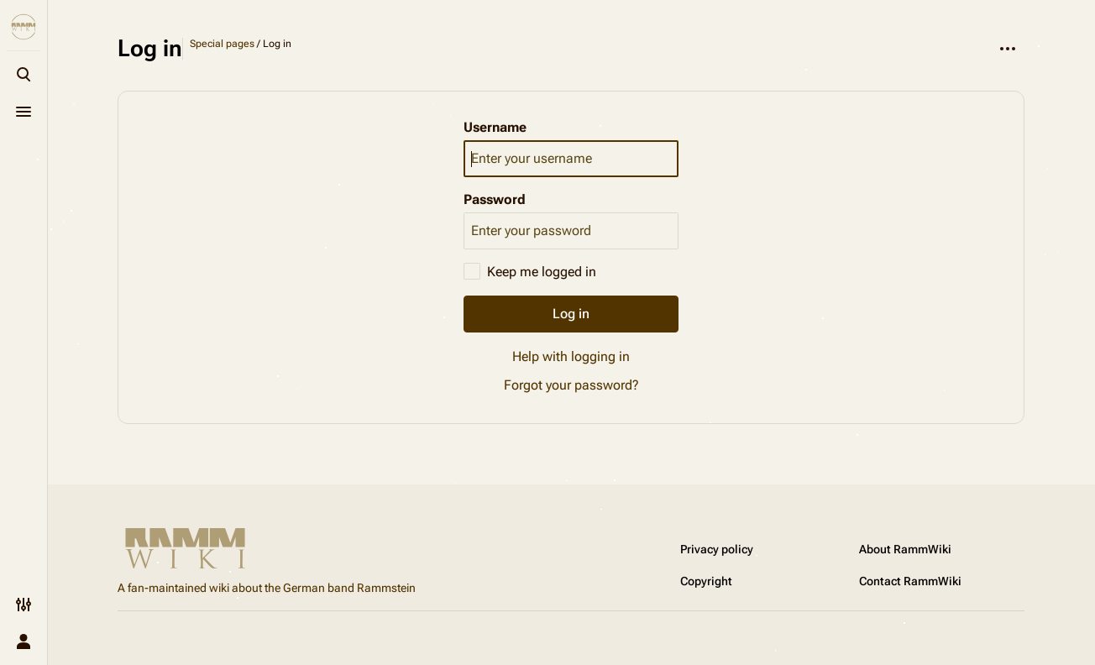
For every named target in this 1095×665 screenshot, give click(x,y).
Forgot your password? (571, 385)
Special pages (222, 44)
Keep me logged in (541, 272)
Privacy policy (716, 549)
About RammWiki (905, 549)
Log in (571, 314)
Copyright (706, 581)
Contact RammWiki (910, 581)
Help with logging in (571, 356)
